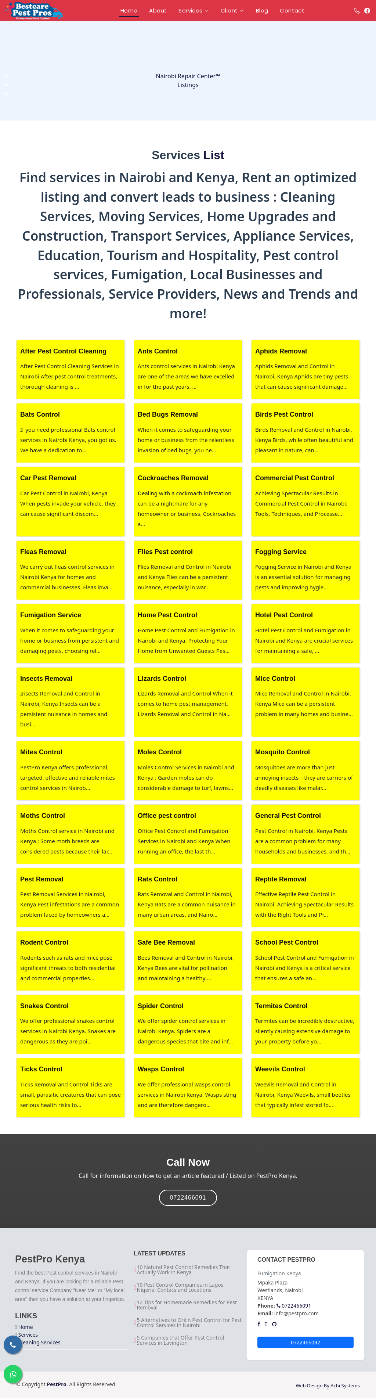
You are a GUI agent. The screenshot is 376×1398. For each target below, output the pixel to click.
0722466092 (305, 1342)
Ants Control (158, 351)
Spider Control (161, 1006)
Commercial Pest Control (294, 478)
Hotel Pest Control (284, 615)
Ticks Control (41, 1069)
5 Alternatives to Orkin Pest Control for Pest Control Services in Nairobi (189, 1323)
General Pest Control (288, 815)
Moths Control (42, 815)
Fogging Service (281, 552)
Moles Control (160, 752)
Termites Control (281, 1006)
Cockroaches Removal (173, 478)
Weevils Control (280, 1069)
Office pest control (167, 815)
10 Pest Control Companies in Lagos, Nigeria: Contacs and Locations (181, 1287)
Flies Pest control (165, 552)
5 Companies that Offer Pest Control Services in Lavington (180, 1340)
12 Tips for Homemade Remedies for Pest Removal (187, 1305)
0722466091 (188, 1197)
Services (28, 1334)
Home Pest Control (167, 615)
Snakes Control (44, 1006)
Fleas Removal (43, 552)
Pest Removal (42, 879)
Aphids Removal (281, 351)
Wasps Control (161, 1069)
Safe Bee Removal (166, 942)
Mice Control (275, 678)
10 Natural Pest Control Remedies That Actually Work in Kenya (183, 1270)
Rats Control (157, 879)
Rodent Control (44, 942)
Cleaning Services (39, 1342)
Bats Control (40, 414)
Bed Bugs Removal (168, 414)
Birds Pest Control (284, 414)
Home (25, 1326)
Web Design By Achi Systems (328, 1385)
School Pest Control (286, 942)
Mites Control (41, 752)
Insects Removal (46, 678)
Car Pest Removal (48, 478)
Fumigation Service (50, 615)
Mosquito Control (282, 752)
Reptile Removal (281, 879)
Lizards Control (162, 678)
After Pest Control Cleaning (63, 351)
